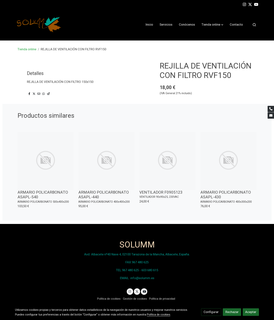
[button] (212, 25)
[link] (39, 24)
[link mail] (271, 115)
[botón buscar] (254, 25)
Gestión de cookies (135, 298)
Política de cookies (109, 298)
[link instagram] (244, 4)
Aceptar (250, 312)
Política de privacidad (162, 298)
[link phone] (271, 109)
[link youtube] (256, 4)
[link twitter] (250, 4)
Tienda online (27, 49)
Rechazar (232, 312)
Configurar (211, 312)
